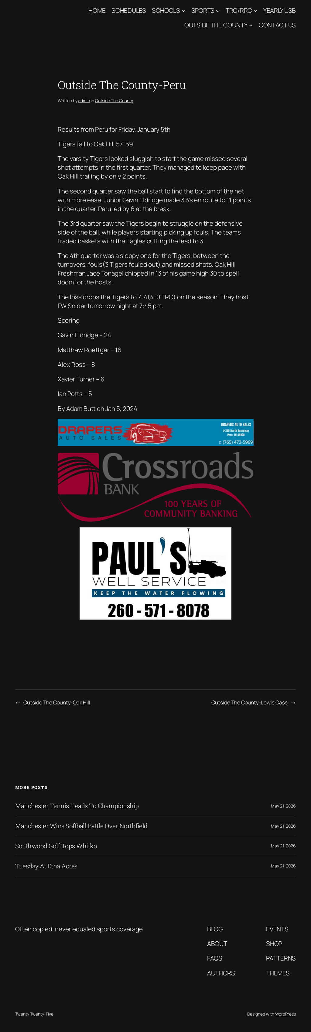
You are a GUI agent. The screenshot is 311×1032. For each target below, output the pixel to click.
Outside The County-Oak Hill (56, 702)
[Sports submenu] (218, 10)
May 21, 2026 (283, 806)
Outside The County (216, 25)
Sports (202, 10)
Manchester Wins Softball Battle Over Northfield (81, 826)
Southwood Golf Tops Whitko (56, 846)
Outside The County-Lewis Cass (249, 702)
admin (84, 100)
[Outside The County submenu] (251, 25)
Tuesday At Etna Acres (46, 866)
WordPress (285, 1014)
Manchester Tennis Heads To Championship (77, 806)
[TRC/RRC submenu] (255, 10)
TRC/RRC (239, 10)
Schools (166, 10)
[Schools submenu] (183, 10)
